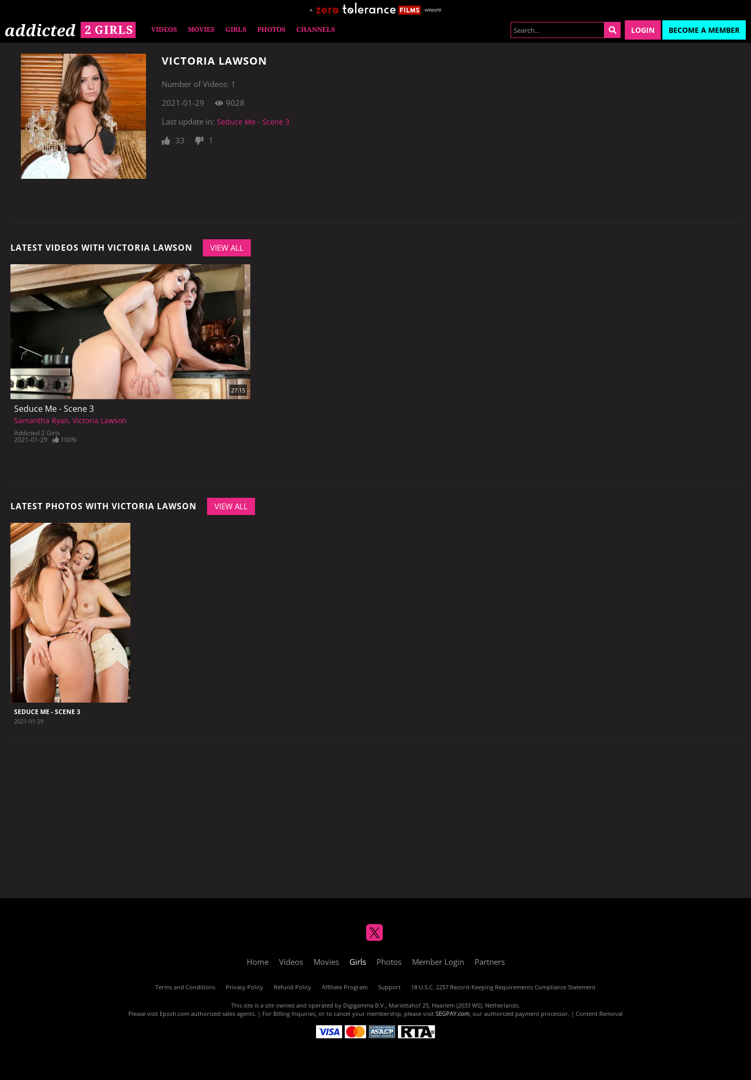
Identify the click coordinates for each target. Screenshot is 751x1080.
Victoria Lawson (99, 420)
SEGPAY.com (452, 1013)
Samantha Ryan (41, 420)
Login (643, 30)
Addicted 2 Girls (37, 432)
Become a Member (704, 30)
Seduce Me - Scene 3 (253, 122)
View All (227, 247)
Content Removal (599, 1013)
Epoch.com (174, 1013)
